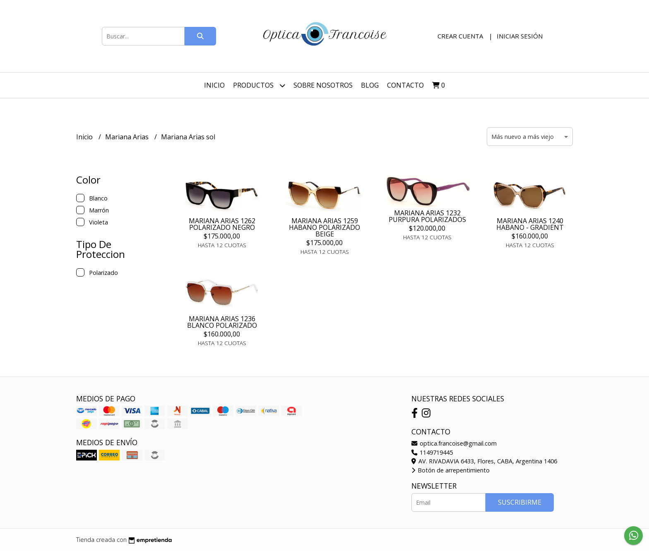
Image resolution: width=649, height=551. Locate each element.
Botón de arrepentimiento (450, 470)
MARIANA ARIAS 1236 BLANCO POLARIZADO (222, 322)
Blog (370, 85)
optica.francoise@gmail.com (454, 443)
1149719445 (432, 452)
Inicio (214, 85)
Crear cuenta (460, 36)
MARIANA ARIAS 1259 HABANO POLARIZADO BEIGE (324, 227)
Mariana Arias (127, 136)
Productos (259, 85)
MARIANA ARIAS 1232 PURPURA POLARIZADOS (427, 216)
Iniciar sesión (520, 36)
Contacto (405, 85)
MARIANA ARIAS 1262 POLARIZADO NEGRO (222, 224)
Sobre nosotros (323, 85)
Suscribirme (519, 502)
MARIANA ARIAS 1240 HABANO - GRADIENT (530, 224)
